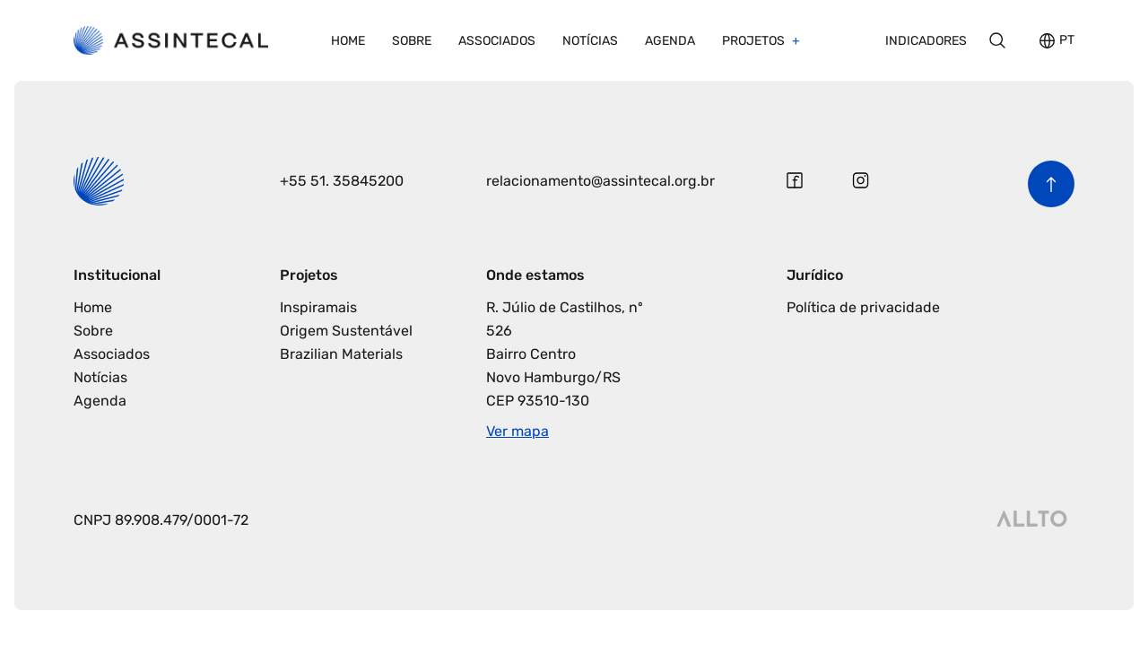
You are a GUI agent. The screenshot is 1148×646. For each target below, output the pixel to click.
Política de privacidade (863, 307)
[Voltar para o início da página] (1051, 184)
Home (348, 40)
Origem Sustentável (346, 330)
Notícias (590, 40)
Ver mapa (517, 431)
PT (1066, 40)
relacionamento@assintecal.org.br (600, 180)
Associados (496, 40)
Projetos (754, 40)
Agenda (670, 40)
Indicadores (926, 40)
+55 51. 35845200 (342, 180)
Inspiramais (318, 307)
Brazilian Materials (341, 353)
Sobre (411, 40)
